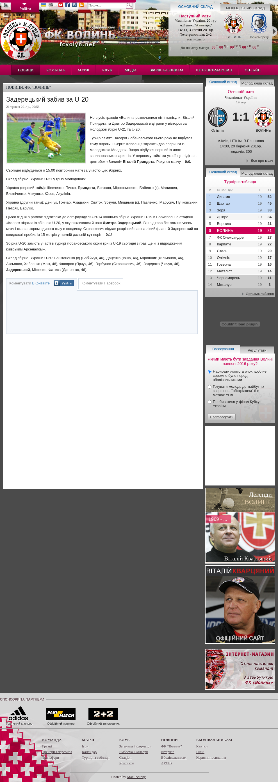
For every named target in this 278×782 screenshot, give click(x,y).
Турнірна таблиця (96, 757)
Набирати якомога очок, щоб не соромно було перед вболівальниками (239, 375)
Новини (25, 70)
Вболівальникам (166, 70)
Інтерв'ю (167, 752)
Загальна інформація (135, 746)
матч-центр (195, 39)
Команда (55, 70)
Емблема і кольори (133, 752)
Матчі (83, 70)
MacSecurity (136, 777)
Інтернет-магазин (214, 70)
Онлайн (253, 70)
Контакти (126, 763)
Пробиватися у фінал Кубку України (236, 404)
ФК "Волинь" (171, 746)
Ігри (85, 746)
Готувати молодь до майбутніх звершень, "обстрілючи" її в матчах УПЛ (238, 390)
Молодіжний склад (245, 8)
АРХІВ (166, 763)
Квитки (202, 746)
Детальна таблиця (260, 293)
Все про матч (262, 160)
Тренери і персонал (57, 752)
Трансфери (50, 757)
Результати (257, 350)
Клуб (107, 70)
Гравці (47, 746)
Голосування (223, 349)
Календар (89, 752)
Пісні (200, 752)
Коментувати (29, 283)
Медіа (130, 70)
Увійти (67, 283)
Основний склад (195, 6)
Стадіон (125, 757)
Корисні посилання (211, 757)
